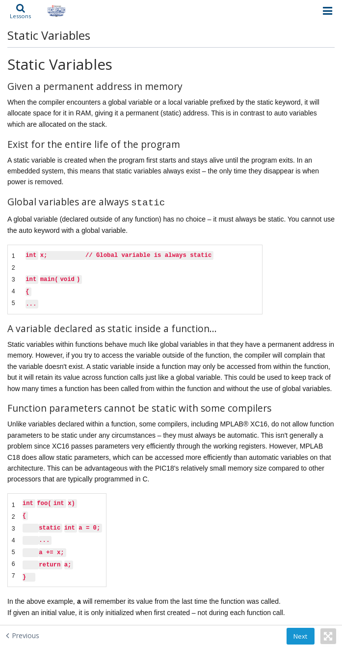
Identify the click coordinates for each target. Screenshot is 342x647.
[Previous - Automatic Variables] (22, 635)
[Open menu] (327, 10)
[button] (20, 10)
